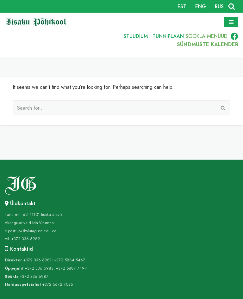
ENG (200, 6)
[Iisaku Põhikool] (38, 22)
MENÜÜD (217, 36)
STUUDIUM (135, 36)
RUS (219, 6)
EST (182, 6)
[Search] (231, 6)
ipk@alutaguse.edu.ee (36, 231)
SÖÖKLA (195, 36)
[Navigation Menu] (231, 22)
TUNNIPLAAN (168, 36)
